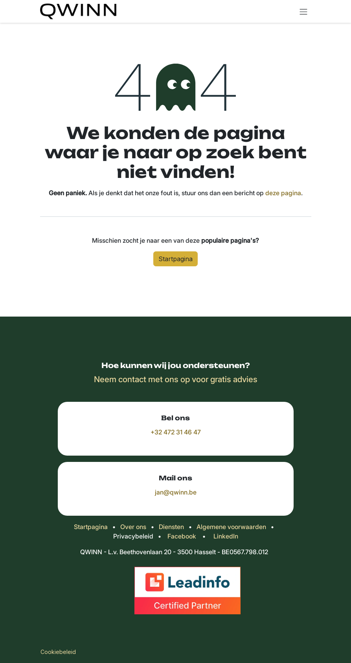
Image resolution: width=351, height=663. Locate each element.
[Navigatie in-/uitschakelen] (303, 11)
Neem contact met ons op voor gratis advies (175, 379)
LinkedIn (225, 536)
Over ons (133, 527)
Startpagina (175, 259)
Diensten (171, 527)
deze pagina (283, 193)
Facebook (181, 536)
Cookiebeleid (58, 651)
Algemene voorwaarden (231, 527)
